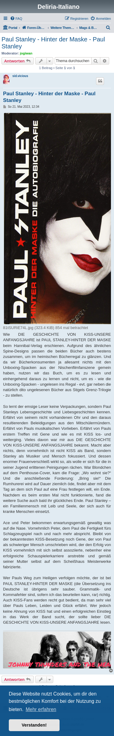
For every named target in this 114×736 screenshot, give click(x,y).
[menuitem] (16, 18)
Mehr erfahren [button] (41, 709)
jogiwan (26, 53)
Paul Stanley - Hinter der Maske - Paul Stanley (53, 43)
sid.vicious (20, 76)
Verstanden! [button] (34, 725)
